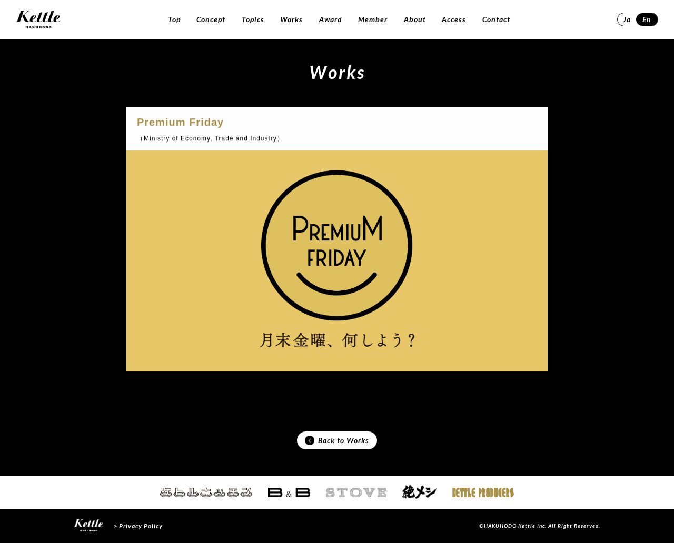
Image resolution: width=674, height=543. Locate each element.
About (415, 19)
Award (330, 19)
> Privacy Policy (138, 526)
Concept (210, 19)
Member (373, 19)
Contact (496, 19)
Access (454, 19)
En (646, 19)
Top (174, 19)
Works (291, 19)
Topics (253, 19)
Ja (627, 19)
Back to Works (337, 440)
